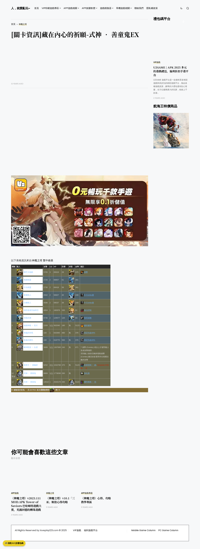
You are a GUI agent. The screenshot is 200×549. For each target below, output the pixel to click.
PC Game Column (168, 530)
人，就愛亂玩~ (20, 8)
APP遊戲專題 (87, 493)
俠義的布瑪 (28, 333)
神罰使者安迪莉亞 (31, 310)
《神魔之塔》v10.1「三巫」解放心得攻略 (60, 500)
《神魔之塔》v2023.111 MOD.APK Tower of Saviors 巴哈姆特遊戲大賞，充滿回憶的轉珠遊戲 (26, 504)
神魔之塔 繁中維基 (42, 260)
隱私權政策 (152, 8)
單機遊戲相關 (123, 8)
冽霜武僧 (27, 318)
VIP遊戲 (156, 62)
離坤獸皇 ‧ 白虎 (31, 347)
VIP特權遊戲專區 (50, 8)
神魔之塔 (23, 24)
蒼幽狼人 (27, 295)
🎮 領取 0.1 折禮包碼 (14, 543)
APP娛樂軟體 (88, 8)
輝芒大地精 (28, 272)
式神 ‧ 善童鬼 (30, 373)
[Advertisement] (79, 63)
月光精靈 (27, 287)
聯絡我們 (139, 8)
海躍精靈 (27, 280)
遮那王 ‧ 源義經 (31, 365)
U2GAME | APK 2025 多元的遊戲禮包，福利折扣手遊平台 (170, 71)
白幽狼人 (27, 303)
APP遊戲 (15, 493)
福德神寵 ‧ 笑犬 (31, 325)
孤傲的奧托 (28, 340)
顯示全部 (15, 458)
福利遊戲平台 (91, 530)
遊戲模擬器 (105, 8)
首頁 (36, 8)
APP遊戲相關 (70, 8)
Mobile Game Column (143, 530)
